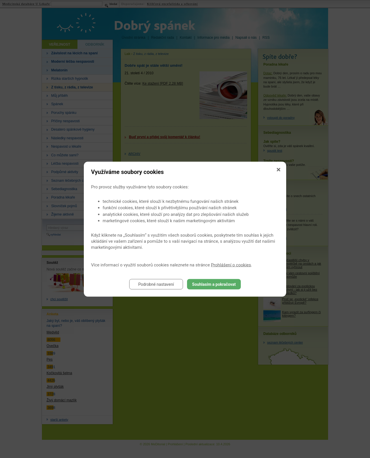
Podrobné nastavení (156, 284)
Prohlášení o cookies (231, 264)
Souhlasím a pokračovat (214, 284)
